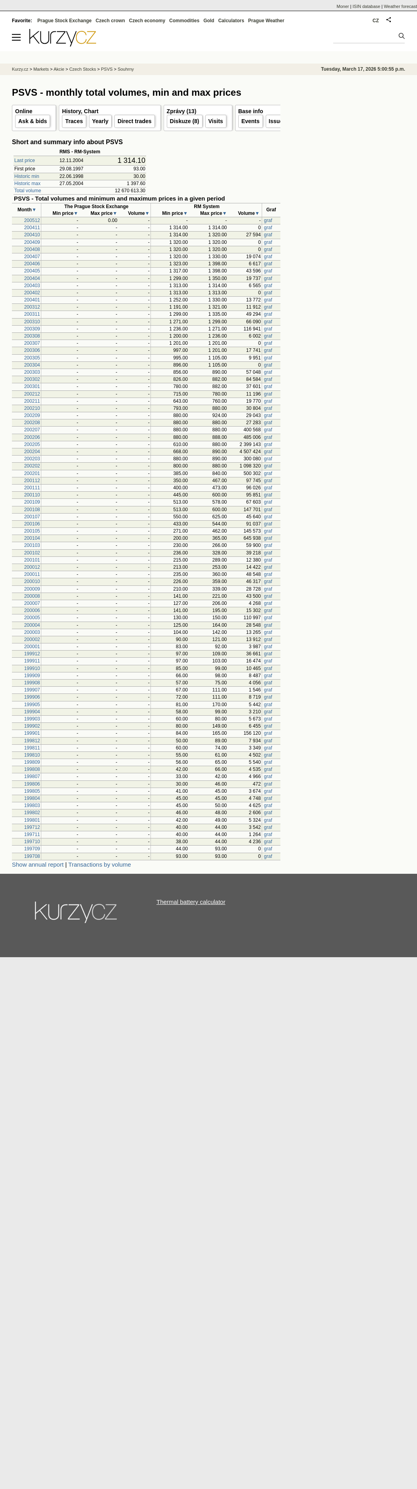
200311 (32, 314)
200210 (32, 408)
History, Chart (80, 111)
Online (24, 111)
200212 (32, 394)
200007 (32, 603)
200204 (32, 451)
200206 (32, 437)
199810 (32, 755)
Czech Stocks (82, 69)
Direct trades (135, 121)
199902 (32, 726)
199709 (32, 849)
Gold (208, 20)
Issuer (277, 121)
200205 (32, 444)
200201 (32, 473)
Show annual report (38, 864)
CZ (376, 20)
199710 (32, 841)
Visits (215, 121)
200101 (32, 560)
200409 (32, 242)
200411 (32, 227)
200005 (32, 617)
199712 (32, 827)
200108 (32, 509)
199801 (32, 820)
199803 (32, 805)
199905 (32, 704)
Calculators (231, 20)
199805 (32, 791)
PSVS (106, 69)
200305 (32, 358)
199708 (32, 856)
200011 (32, 574)
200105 (32, 531)
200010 (32, 581)
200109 (32, 502)
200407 (32, 256)
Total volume (27, 190)
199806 (32, 784)
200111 (32, 488)
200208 (32, 422)
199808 (32, 769)
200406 (32, 264)
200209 (32, 415)
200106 (32, 524)
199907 (32, 690)
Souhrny (126, 69)
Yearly (100, 121)
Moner (343, 6)
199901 (32, 733)
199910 (32, 668)
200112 (32, 480)
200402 (32, 292)
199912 (32, 654)
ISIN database (366, 6)
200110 (32, 495)
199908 (32, 683)
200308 (32, 336)
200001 (32, 646)
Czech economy (147, 20)
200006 (32, 610)
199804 (32, 798)
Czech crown (110, 20)
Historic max (27, 183)
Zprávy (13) (182, 111)
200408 (32, 249)
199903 (32, 719)
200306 (32, 350)
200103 (32, 545)
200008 (32, 596)
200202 (32, 466)
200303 (32, 372)
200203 (32, 459)
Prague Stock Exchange (64, 20)
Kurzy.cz (20, 69)
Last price (24, 160)
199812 (32, 741)
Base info (250, 111)
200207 (32, 430)
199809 (32, 762)
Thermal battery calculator (190, 901)
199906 (32, 697)
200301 (32, 386)
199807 (32, 776)
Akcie (59, 69)
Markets (41, 69)
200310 (32, 321)
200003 (32, 632)
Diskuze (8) (184, 121)
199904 (32, 712)
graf (268, 220)
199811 (32, 748)
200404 (32, 278)
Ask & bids (32, 121)
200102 (32, 553)
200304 (32, 365)
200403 (32, 285)
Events (250, 121)
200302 (32, 379)
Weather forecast (400, 6)
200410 (32, 235)
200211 (32, 401)
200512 (32, 220)
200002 (32, 639)
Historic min (26, 176)
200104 (32, 538)
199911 (32, 661)
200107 (32, 517)
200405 (32, 271)
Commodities (184, 20)
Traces (74, 121)
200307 (32, 343)
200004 (32, 625)
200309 (32, 329)
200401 (32, 300)
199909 (32, 675)
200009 (32, 589)
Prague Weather (266, 20)
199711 (32, 834)
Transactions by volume (99, 864)
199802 (32, 812)
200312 (32, 307)
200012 (32, 567)
